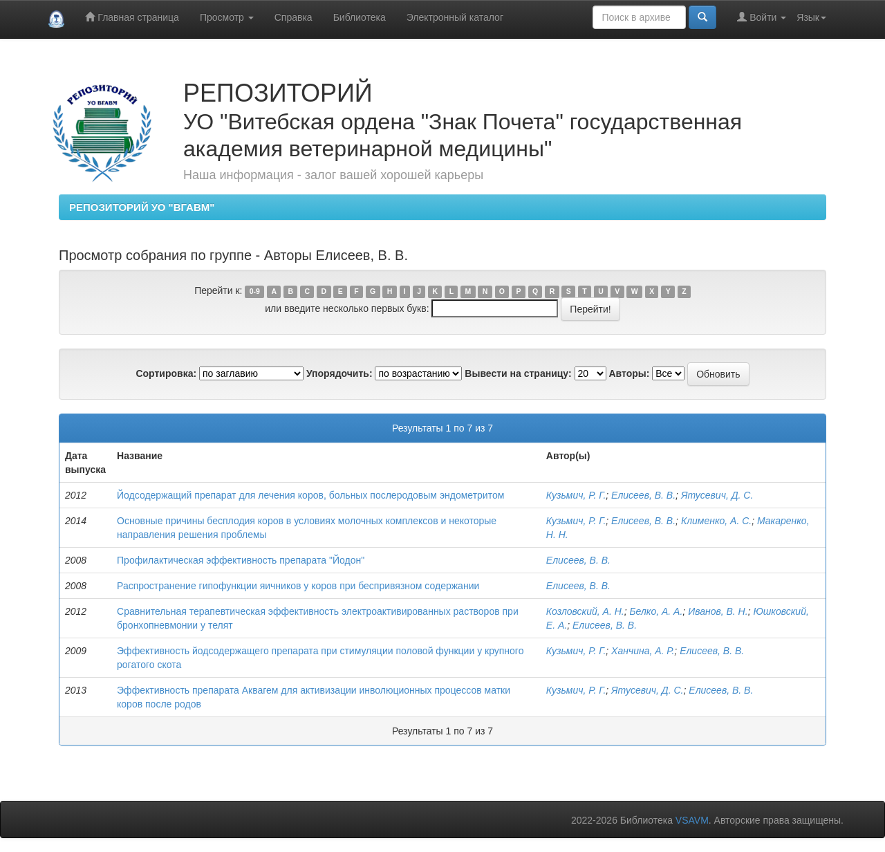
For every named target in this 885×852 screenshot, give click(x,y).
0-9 (255, 291)
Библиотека (359, 17)
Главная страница (131, 17)
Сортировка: (166, 373)
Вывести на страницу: (518, 373)
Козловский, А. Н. (585, 611)
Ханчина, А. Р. (642, 650)
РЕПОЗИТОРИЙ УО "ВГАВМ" (141, 207)
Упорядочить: (339, 373)
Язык (811, 17)
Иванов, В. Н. (718, 611)
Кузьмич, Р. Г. (576, 495)
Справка (293, 17)
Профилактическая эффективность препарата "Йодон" (240, 560)
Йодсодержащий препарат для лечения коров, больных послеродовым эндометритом (310, 495)
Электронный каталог (455, 17)
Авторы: (628, 373)
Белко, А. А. (655, 611)
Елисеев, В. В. (643, 495)
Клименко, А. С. (716, 520)
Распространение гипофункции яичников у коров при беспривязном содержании (298, 585)
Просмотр (227, 17)
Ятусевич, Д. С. (717, 495)
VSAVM (692, 820)
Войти (761, 17)
